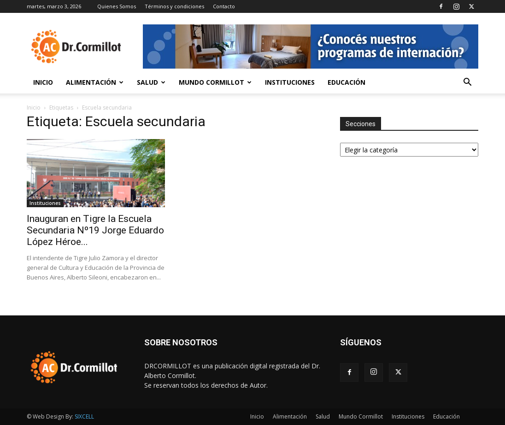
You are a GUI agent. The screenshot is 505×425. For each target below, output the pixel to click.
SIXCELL (84, 416)
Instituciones (290, 82)
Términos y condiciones (174, 6)
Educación (346, 82)
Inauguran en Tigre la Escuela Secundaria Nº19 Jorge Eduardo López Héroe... (95, 230)
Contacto (224, 6)
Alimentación (94, 82)
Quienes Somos (116, 6)
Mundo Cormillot (215, 82)
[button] (467, 83)
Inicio (43, 82)
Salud (151, 82)
